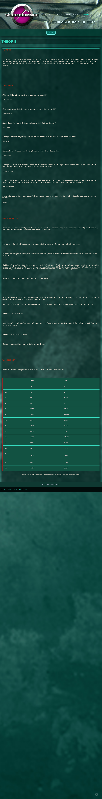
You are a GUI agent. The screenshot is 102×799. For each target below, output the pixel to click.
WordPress (23, 796)
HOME (42, 13)
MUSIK (48, 13)
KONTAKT (51, 32)
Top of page (96, 794)
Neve (3, 796)
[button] (80, 13)
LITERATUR (44, 16)
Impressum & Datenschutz (51, 791)
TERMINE (66, 13)
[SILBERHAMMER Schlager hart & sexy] (18, 15)
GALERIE (57, 13)
